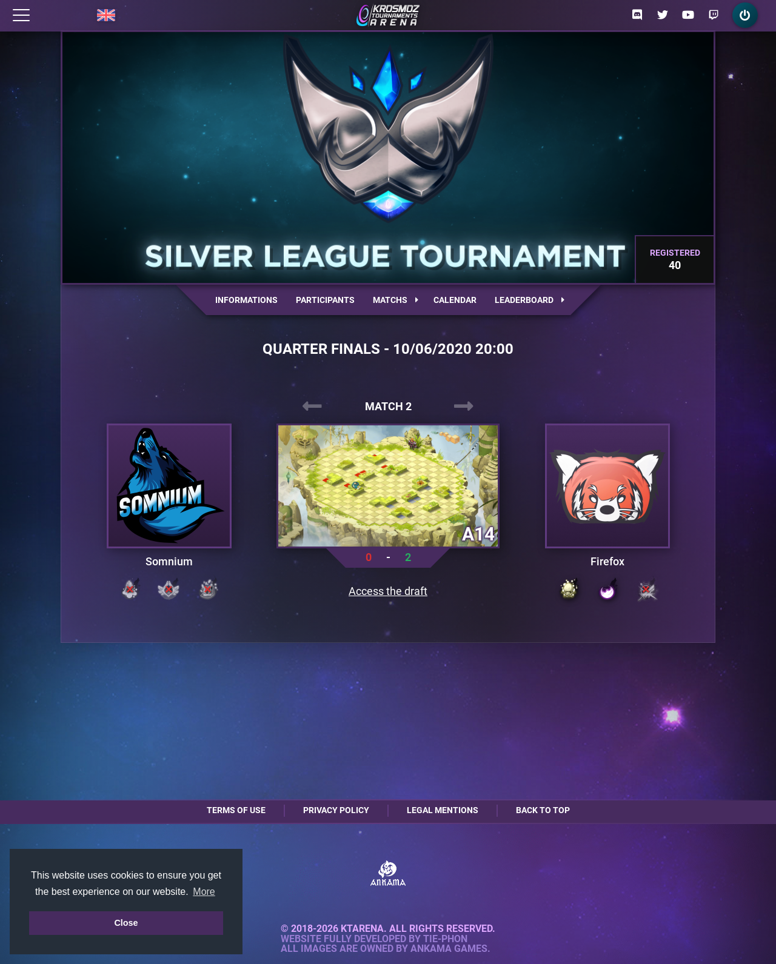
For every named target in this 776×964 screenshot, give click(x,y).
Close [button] (126, 923)
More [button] (204, 891)
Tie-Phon (445, 939)
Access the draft (388, 591)
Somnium (169, 561)
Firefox (607, 561)
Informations (246, 300)
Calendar (455, 300)
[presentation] (312, 406)
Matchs (395, 300)
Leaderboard (529, 300)
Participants (325, 300)
